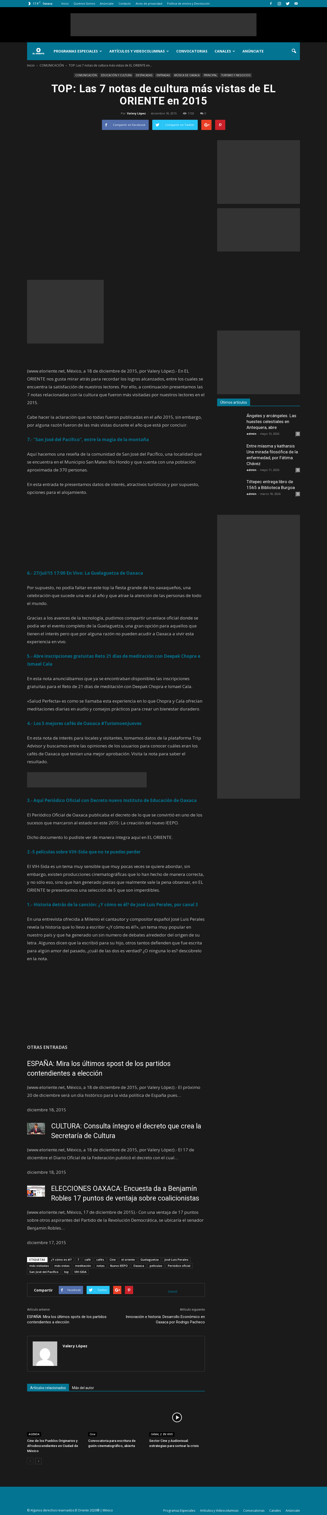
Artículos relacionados (48, 1388)
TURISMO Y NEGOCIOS (235, 75)
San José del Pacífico (44, 1272)
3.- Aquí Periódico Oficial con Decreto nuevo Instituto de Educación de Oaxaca (112, 800)
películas (156, 1266)
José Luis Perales (176, 1259)
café (88, 1259)
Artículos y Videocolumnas (139, 51)
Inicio (65, 3)
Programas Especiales (78, 51)
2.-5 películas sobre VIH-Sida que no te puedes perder (84, 852)
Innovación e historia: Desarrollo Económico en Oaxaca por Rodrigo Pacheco (165, 1319)
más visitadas (39, 1266)
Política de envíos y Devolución (188, 3)
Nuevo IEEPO (119, 1266)
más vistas (61, 1266)
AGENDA (34, 1434)
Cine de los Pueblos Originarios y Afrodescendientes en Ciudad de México (52, 1446)
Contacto (125, 3)
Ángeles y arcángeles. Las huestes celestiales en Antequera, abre (271, 421)
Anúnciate (107, 3)
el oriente (128, 1259)
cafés (100, 1259)
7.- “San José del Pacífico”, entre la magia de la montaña (88, 439)
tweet (173, 1291)
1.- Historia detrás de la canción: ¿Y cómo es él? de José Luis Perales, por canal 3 (112, 904)
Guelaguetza (150, 1259)
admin (251, 434)
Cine (113, 1259)
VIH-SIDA (80, 1272)
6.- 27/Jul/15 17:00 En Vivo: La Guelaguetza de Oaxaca (85, 573)
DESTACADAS (144, 75)
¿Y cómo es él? (61, 1259)
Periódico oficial (179, 1266)
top (66, 1272)
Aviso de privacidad (149, 3)
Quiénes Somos (84, 3)
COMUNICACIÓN (86, 75)
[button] (294, 51)
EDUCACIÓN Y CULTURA (116, 75)
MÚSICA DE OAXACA (187, 75)
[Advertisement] (163, 24)
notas (100, 1266)
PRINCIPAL (210, 75)
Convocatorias (191, 51)
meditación (83, 1266)
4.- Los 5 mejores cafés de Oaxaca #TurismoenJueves (84, 723)
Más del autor (83, 1388)
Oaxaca (138, 1266)
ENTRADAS (163, 75)
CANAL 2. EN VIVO (162, 1434)
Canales (225, 51)
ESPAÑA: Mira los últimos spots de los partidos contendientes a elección (67, 1319)
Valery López (136, 113)
